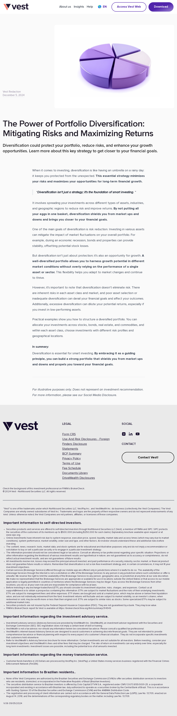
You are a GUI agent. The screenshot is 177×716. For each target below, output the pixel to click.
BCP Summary (71, 453)
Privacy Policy (71, 458)
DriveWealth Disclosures (78, 478)
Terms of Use (71, 463)
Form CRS (69, 434)
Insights (79, 6)
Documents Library (75, 473)
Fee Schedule (71, 468)
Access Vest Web (129, 6)
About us (65, 6)
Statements (70, 448)
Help (90, 6)
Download (161, 6)
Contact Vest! (148, 457)
